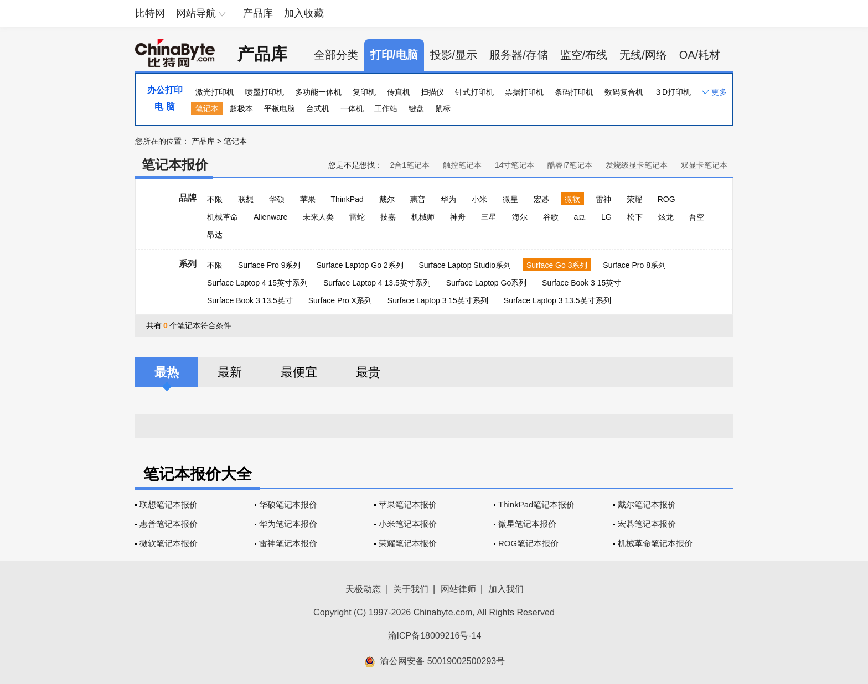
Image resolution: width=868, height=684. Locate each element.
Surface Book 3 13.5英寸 (250, 300)
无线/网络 (643, 55)
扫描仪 (432, 91)
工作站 (385, 108)
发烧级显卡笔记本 (637, 164)
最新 (230, 372)
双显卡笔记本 (704, 164)
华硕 (277, 199)
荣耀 (634, 199)
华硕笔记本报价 (288, 504)
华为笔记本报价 (288, 523)
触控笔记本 (462, 164)
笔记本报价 (175, 164)
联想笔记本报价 (169, 504)
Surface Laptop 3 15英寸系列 (438, 300)
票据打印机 (524, 91)
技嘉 (388, 217)
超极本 (241, 108)
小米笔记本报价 (408, 523)
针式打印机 (474, 91)
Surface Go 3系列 (557, 265)
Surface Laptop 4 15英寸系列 (257, 282)
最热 (166, 372)
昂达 (215, 234)
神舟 (458, 217)
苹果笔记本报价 (408, 504)
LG (606, 217)
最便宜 (299, 372)
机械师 (423, 217)
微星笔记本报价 (527, 523)
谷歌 (551, 217)
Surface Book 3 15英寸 (581, 282)
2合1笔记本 (410, 164)
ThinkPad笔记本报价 (536, 504)
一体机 (352, 108)
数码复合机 (623, 91)
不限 (215, 199)
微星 (510, 199)
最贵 (368, 372)
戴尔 (387, 199)
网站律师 (458, 589)
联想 (246, 199)
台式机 (317, 108)
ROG (666, 199)
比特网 (150, 13)
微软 (572, 199)
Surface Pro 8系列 (634, 265)
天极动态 (363, 589)
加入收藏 (304, 13)
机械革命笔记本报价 (655, 543)
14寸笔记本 (515, 164)
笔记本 (207, 108)
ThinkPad (347, 199)
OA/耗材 (699, 55)
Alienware (270, 217)
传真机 (398, 91)
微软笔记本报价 (169, 543)
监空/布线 (584, 55)
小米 (479, 199)
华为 (448, 199)
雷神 (603, 199)
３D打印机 (672, 91)
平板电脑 (279, 108)
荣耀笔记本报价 (408, 543)
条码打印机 (574, 91)
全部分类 (336, 55)
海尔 (520, 217)
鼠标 (443, 108)
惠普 (418, 199)
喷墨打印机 (264, 91)
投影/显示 (454, 55)
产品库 (258, 13)
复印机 (364, 91)
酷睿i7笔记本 (569, 164)
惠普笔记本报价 (169, 523)
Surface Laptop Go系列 (486, 282)
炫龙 (666, 217)
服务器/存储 (518, 55)
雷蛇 (357, 217)
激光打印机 (214, 91)
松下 (635, 217)
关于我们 (410, 589)
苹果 (308, 199)
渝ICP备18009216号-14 (435, 635)
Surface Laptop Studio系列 (464, 265)
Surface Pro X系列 (340, 300)
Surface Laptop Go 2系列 (359, 265)
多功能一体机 (318, 91)
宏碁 (541, 199)
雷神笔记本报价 (288, 543)
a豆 (580, 217)
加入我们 (506, 589)
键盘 (416, 108)
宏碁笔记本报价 (647, 523)
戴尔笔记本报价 (647, 504)
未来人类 (318, 217)
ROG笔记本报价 (528, 543)
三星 (489, 217)
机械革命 (222, 217)
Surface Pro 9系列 (269, 265)
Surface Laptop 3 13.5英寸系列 (557, 300)
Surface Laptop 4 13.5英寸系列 (377, 282)
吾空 (696, 217)
